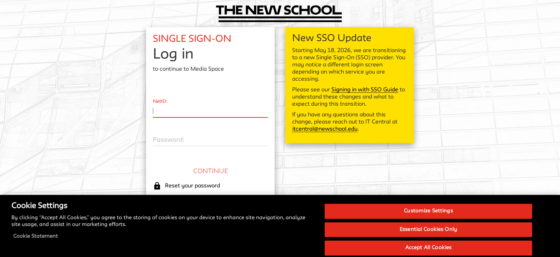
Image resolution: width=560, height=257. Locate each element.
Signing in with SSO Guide (364, 89)
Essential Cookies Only (428, 235)
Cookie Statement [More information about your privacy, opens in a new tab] (35, 242)
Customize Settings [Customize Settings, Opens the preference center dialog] (428, 216)
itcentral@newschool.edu (325, 129)
